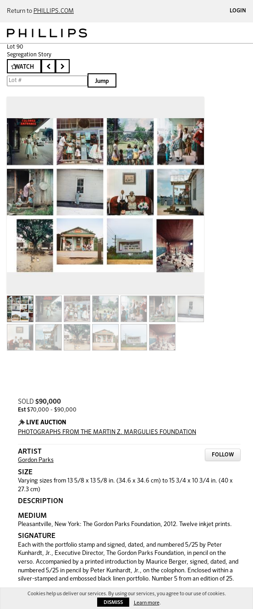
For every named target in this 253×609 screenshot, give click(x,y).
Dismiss (113, 602)
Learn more (147, 602)
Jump (102, 81)
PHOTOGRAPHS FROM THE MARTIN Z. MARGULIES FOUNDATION (107, 432)
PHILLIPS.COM (53, 11)
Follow (223, 455)
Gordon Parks (36, 460)
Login (238, 11)
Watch (24, 67)
